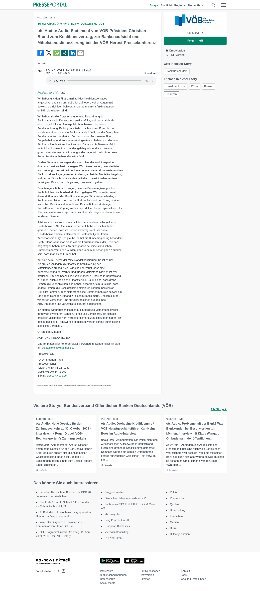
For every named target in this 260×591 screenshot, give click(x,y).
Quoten (174, 504)
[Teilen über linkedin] (72, 53)
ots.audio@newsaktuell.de (57, 347)
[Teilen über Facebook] (40, 53)
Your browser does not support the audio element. (101, 80)
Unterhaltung (177, 510)
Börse (195, 86)
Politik (173, 492)
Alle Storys (195, 32)
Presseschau (177, 498)
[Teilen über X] (48, 53)
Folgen (195, 40)
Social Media (107, 583)
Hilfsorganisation (180, 534)
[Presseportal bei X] (57, 571)
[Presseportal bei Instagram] (62, 570)
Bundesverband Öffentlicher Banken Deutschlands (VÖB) (71, 23)
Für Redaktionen (150, 571)
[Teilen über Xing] (64, 53)
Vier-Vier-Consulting (117, 532)
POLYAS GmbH (114, 538)
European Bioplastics (117, 526)
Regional (180, 5)
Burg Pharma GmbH (117, 520)
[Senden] (80, 53)
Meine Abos (195, 5)
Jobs (184, 575)
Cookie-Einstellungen (193, 579)
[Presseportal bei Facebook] (53, 571)
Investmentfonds (175, 86)
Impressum (106, 571)
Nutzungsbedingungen (113, 575)
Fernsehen (176, 516)
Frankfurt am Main (48, 92)
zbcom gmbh (112, 514)
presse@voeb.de (56, 375)
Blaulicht (166, 5)
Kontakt (185, 571)
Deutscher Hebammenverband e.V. (125, 498)
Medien (174, 522)
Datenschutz (107, 579)
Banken (209, 86)
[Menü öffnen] (224, 5)
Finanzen (171, 94)
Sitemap (145, 579)
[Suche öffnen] (213, 5)
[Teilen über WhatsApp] (56, 53)
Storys (154, 5)
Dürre (173, 528)
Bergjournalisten (114, 492)
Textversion (147, 575)
